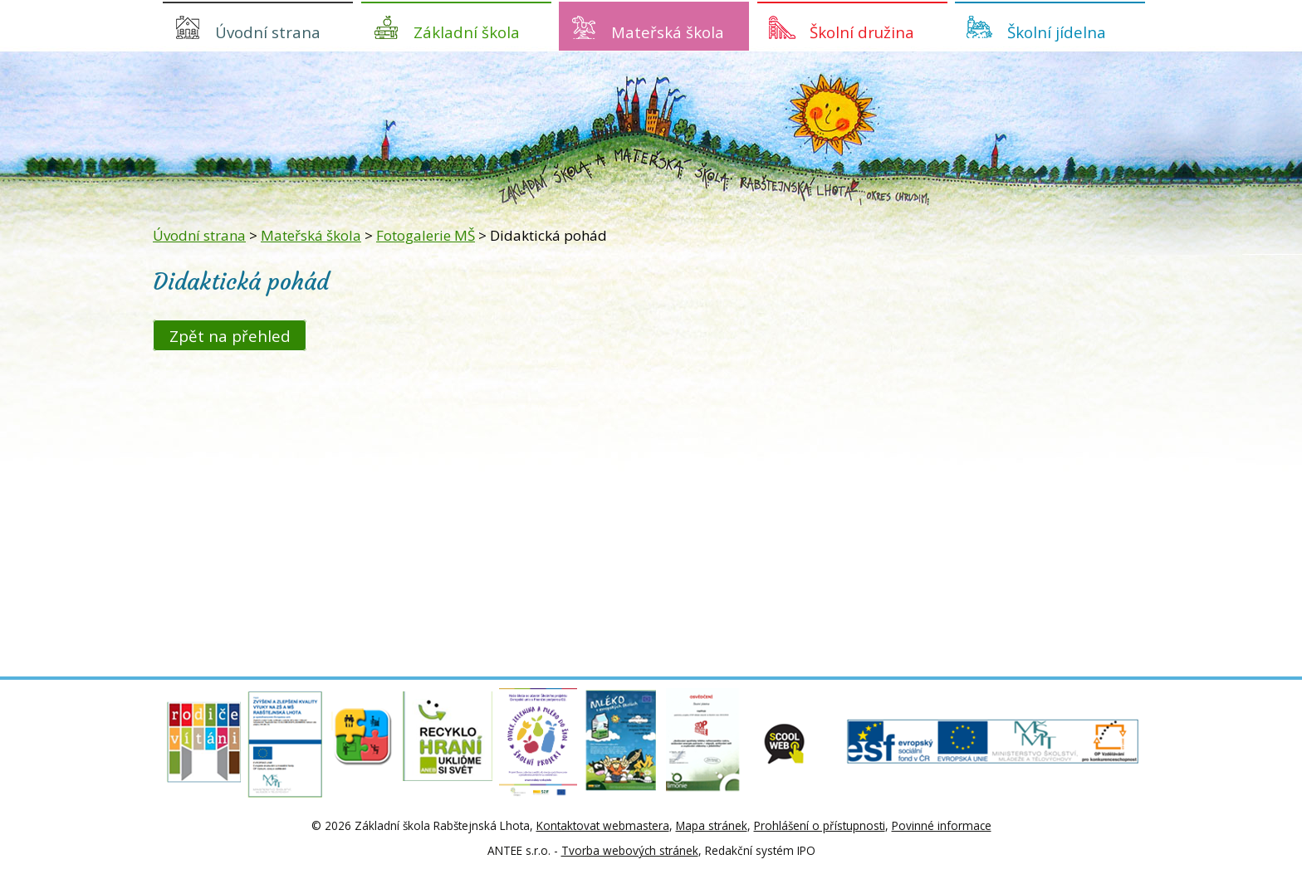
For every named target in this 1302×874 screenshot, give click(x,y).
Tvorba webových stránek (629, 850)
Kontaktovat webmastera (602, 825)
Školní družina (862, 32)
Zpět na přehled (230, 335)
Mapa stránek (711, 825)
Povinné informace (941, 825)
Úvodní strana (268, 32)
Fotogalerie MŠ (425, 235)
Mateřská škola (667, 32)
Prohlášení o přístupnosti (819, 825)
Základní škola (467, 32)
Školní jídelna (1056, 32)
